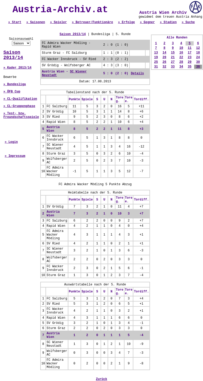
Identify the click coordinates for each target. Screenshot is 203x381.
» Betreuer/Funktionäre (92, 22)
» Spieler (58, 22)
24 (198, 57)
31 (156, 67)
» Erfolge (126, 22)
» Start (14, 22)
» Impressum (15, 156)
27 (173, 62)
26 (164, 62)
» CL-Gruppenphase (19, 106)
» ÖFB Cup (11, 91)
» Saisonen (35, 22)
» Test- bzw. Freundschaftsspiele (21, 115)
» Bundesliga (14, 84)
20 (164, 57)
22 (181, 57)
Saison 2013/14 (13, 55)
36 (198, 67)
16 (181, 53)
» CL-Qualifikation (20, 99)
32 (164, 67)
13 (156, 53)
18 (198, 53)
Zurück (101, 379)
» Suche (188, 22)
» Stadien (168, 22)
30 (198, 62)
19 (156, 57)
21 (173, 57)
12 (198, 48)
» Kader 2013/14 (17, 68)
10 (181, 48)
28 (181, 62)
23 (189, 57)
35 (189, 67)
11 (189, 48)
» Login (11, 142)
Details (137, 73)
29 (189, 62)
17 (189, 53)
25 (156, 62)
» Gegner (147, 22)
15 (173, 53)
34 (181, 67)
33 (173, 67)
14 (164, 53)
